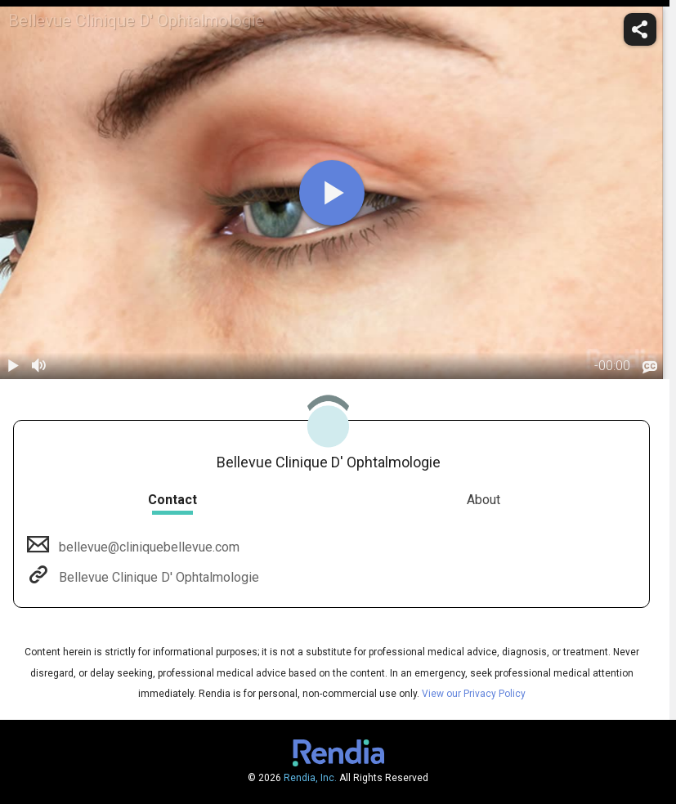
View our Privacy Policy (474, 693)
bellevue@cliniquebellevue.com (148, 547)
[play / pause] (13, 366)
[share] (640, 29)
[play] (332, 193)
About (483, 499)
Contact (172, 499)
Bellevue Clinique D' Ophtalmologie (157, 577)
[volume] (39, 366)
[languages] (650, 368)
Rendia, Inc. (310, 778)
